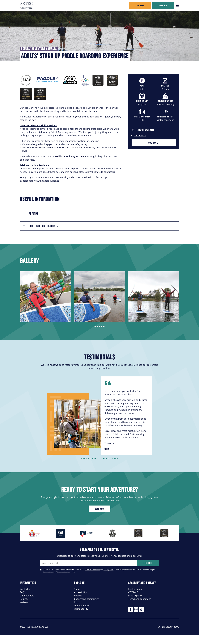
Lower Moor (140, 135)
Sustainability (81, 608)
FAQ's (23, 592)
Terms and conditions (139, 598)
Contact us (25, 589)
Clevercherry (172, 626)
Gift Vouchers (27, 595)
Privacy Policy (109, 569)
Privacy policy (135, 595)
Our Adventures (82, 605)
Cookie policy (135, 589)
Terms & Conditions (92, 569)
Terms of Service (63, 572)
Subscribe (148, 563)
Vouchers (140, 5)
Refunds (30, 213)
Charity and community (86, 598)
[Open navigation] (177, 5)
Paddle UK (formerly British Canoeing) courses (53, 132)
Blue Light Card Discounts (40, 226)
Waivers (24, 602)
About (77, 589)
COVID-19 (133, 592)
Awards (78, 595)
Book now (163, 5)
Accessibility (80, 592)
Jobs (76, 602)
